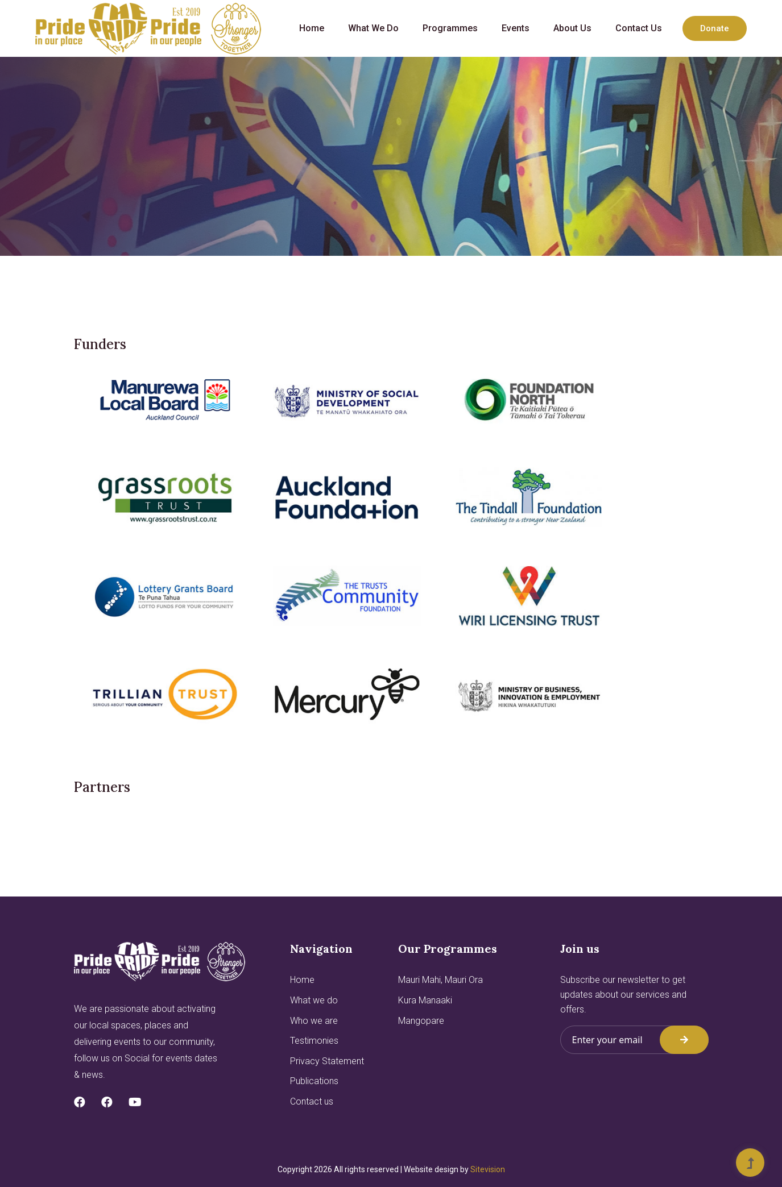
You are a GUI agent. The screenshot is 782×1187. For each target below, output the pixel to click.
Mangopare (421, 1020)
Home (311, 28)
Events (515, 28)
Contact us (638, 28)
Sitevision (487, 1169)
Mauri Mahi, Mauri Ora (440, 979)
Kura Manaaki (425, 1000)
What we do (373, 28)
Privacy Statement (327, 1061)
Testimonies (314, 1040)
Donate (714, 28)
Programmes (450, 28)
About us (572, 28)
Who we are (314, 1020)
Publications (314, 1081)
